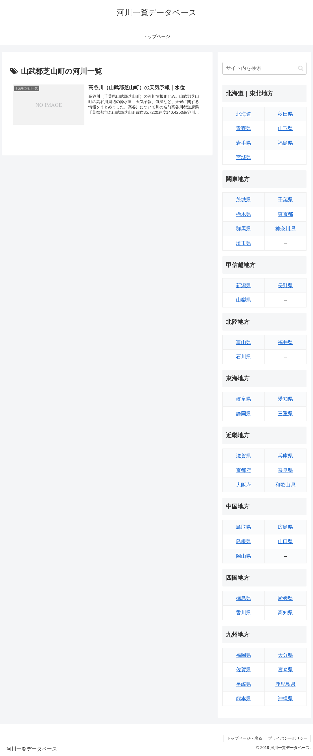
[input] (264, 68)
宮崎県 (285, 669)
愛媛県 (285, 598)
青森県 (243, 128)
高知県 (285, 612)
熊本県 (243, 698)
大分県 (285, 655)
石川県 (243, 357)
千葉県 (285, 199)
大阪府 (243, 485)
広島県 (285, 527)
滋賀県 (243, 456)
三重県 (285, 413)
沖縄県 (285, 698)
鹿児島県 (285, 684)
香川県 (243, 612)
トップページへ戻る (244, 738)
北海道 (243, 114)
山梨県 (243, 300)
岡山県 (243, 556)
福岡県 (243, 655)
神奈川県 (285, 228)
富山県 (243, 342)
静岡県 (243, 413)
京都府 (243, 470)
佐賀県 (243, 669)
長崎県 (243, 684)
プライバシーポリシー (288, 738)
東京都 (285, 214)
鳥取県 (243, 527)
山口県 (285, 541)
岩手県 (243, 143)
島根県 (243, 541)
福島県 (285, 143)
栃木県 (243, 214)
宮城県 (243, 157)
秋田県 (285, 114)
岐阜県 (243, 399)
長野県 (285, 285)
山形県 (285, 128)
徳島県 (243, 598)
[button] (301, 68)
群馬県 (243, 228)
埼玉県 (243, 243)
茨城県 (243, 199)
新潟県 (243, 285)
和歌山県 (285, 485)
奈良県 (285, 470)
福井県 (285, 342)
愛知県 (285, 399)
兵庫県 (285, 456)
